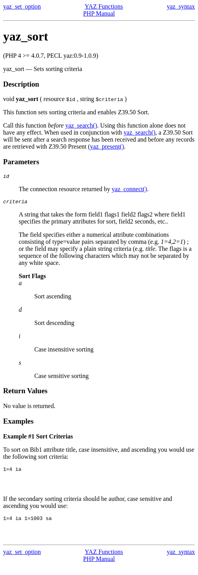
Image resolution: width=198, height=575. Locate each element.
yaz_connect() (129, 190)
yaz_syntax (181, 6)
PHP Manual (99, 13)
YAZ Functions (104, 6)
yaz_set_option (22, 6)
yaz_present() (107, 146)
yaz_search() (81, 125)
